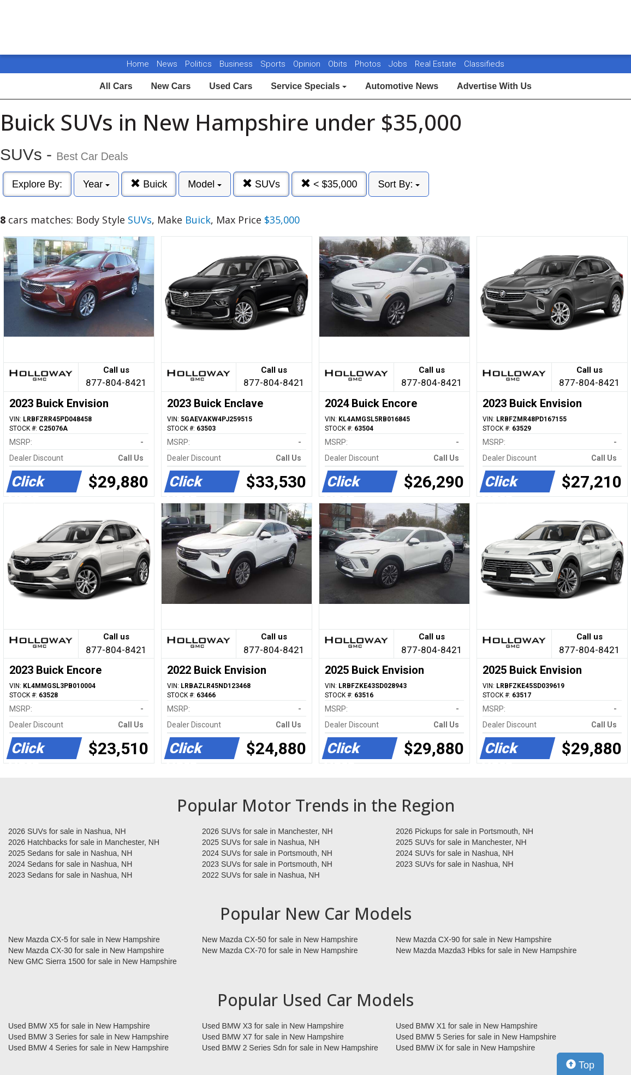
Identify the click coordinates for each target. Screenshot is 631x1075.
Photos (369, 64)
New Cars (171, 86)
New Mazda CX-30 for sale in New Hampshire (86, 950)
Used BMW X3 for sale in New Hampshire (273, 1025)
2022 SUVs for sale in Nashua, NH (261, 875)
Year (96, 184)
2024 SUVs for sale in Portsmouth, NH (267, 853)
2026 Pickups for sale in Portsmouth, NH (464, 831)
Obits (338, 64)
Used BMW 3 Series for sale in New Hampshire (88, 1036)
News (167, 64)
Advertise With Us (494, 86)
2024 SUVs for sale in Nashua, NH (455, 853)
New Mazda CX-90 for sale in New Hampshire (474, 939)
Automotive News (401, 86)
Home (138, 64)
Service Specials (309, 86)
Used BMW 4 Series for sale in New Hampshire (88, 1047)
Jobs (399, 64)
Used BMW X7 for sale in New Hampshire (273, 1036)
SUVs (261, 184)
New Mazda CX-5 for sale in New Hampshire (84, 939)
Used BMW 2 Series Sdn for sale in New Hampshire (290, 1047)
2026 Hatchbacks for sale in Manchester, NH (83, 842)
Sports (274, 64)
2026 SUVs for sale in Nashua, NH (67, 831)
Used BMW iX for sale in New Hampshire (465, 1047)
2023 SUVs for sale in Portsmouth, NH (267, 864)
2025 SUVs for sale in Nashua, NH (261, 842)
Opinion (308, 64)
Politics (198, 64)
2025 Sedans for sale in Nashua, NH (70, 853)
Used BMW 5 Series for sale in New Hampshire (476, 1036)
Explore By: (37, 184)
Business (237, 64)
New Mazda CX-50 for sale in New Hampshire (280, 939)
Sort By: (399, 184)
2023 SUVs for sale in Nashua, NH (455, 864)
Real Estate (437, 64)
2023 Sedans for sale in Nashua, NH (70, 875)
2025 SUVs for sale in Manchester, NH (461, 842)
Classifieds (484, 64)
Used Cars (230, 86)
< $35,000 (329, 184)
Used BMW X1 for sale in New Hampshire (467, 1025)
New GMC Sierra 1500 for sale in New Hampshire (92, 961)
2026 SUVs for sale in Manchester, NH (267, 831)
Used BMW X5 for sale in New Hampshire (79, 1025)
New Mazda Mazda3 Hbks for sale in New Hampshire (486, 950)
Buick (148, 184)
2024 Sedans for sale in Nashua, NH (70, 864)
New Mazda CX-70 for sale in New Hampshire (280, 950)
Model (205, 184)
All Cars (115, 86)
